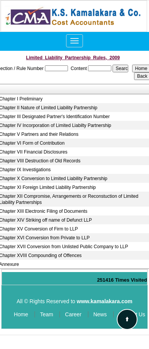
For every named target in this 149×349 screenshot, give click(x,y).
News (100, 314)
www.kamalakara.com (104, 301)
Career (73, 314)
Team (46, 314)
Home (21, 314)
